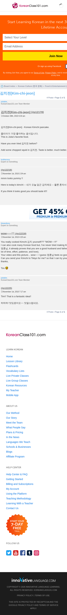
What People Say (15, 427)
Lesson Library (14, 361)
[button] (61, 5)
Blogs (9, 451)
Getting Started (14, 479)
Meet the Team (14, 422)
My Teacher (12, 390)
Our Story (11, 417)
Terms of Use (39, 73)
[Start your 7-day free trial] (17, 525)
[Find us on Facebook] (23, 553)
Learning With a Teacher (19, 503)
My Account (12, 488)
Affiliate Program (15, 456)
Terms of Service (48, 605)
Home (9, 356)
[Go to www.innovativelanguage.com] (34, 579)
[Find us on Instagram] (36, 553)
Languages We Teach (18, 442)
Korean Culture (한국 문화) (30, 86)
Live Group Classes (17, 380)
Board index (9, 86)
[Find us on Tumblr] (29, 553)
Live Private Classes (17, 375)
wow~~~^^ (7, 233)
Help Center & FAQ (17, 474)
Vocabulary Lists (15, 371)
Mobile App (12, 395)
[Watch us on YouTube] (16, 553)
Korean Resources (16, 385)
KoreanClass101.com (45, 590)
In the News (12, 437)
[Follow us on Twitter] (9, 553)
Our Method (12, 412)
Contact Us (12, 508)
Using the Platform (16, 493)
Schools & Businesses (18, 446)
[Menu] (5, 5)
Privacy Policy (50, 73)
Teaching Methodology (18, 498)
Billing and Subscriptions (19, 484)
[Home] (30, 9)
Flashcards (12, 366)
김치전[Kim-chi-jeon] (17, 93)
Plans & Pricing (14, 432)
